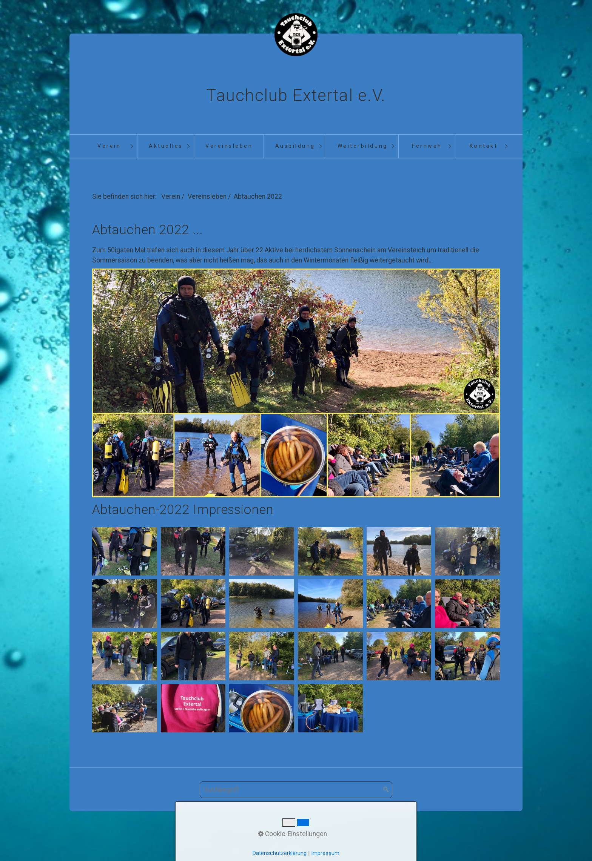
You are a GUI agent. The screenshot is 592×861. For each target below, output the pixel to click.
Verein (109, 146)
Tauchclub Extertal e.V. (296, 95)
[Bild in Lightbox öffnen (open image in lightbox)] (124, 551)
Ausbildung (295, 146)
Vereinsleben (229, 146)
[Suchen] (386, 789)
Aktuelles (166, 146)
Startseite (224, 836)
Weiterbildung (363, 146)
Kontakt (484, 146)
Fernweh (427, 146)
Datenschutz (363, 836)
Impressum (322, 836)
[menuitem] (108, 146)
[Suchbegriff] (296, 789)
